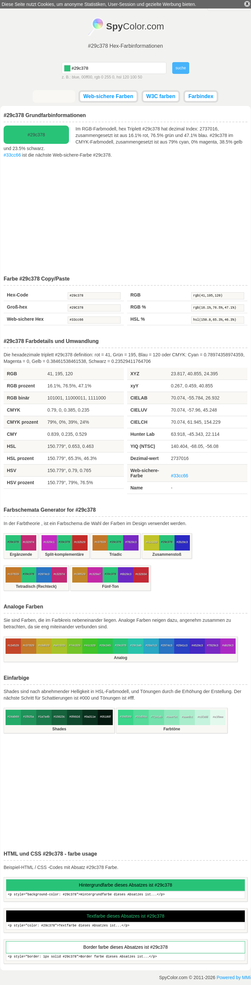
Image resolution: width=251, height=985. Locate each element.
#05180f (105, 716)
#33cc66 (12, 155)
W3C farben (161, 96)
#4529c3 (197, 645)
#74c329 (74, 645)
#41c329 (90, 645)
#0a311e (90, 716)
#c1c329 (151, 542)
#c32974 (28, 542)
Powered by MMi (234, 977)
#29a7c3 (151, 645)
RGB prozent (21, 385)
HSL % (137, 319)
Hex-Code (17, 294)
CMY (12, 434)
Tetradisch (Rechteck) (36, 586)
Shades (59, 729)
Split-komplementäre (64, 554)
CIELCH (138, 422)
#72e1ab (156, 716)
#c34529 (13, 645)
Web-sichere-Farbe (144, 473)
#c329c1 (49, 542)
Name (136, 487)
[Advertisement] (125, 217)
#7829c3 (131, 542)
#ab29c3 (228, 645)
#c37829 (100, 542)
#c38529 (80, 574)
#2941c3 (182, 645)
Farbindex (200, 96)
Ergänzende (21, 554)
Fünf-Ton (110, 586)
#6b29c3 (126, 574)
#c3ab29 (44, 645)
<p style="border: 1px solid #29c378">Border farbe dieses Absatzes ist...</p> (125, 957)
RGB (135, 294)
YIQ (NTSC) (142, 446)
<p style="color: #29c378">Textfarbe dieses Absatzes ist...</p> (125, 926)
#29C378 (94, 308)
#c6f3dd (202, 716)
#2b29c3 (182, 542)
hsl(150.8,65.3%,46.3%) (217, 320)
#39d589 (125, 716)
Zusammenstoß (166, 554)
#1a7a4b (44, 716)
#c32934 (141, 574)
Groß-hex (17, 307)
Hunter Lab (142, 434)
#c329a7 (95, 574)
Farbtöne (171, 729)
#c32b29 (80, 542)
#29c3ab (136, 645)
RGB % (138, 307)
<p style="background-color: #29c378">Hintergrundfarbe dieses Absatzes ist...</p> (125, 895)
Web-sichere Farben (108, 96)
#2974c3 (44, 574)
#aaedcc (186, 716)
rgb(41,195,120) (217, 295)
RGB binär (18, 397)
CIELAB (138, 397)
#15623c (59, 716)
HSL (11, 446)
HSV (11, 470)
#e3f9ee (217, 716)
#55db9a (141, 716)
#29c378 (94, 295)
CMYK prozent (22, 422)
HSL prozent (20, 458)
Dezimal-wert (144, 458)
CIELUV (138, 410)
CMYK (13, 410)
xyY (134, 385)
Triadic (115, 554)
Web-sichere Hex (25, 319)
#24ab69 (13, 716)
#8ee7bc (171, 716)
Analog (120, 657)
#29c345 (105, 645)
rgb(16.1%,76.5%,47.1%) (217, 308)
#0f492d (74, 716)
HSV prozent (20, 482)
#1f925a (28, 716)
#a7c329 (59, 645)
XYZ (134, 373)
